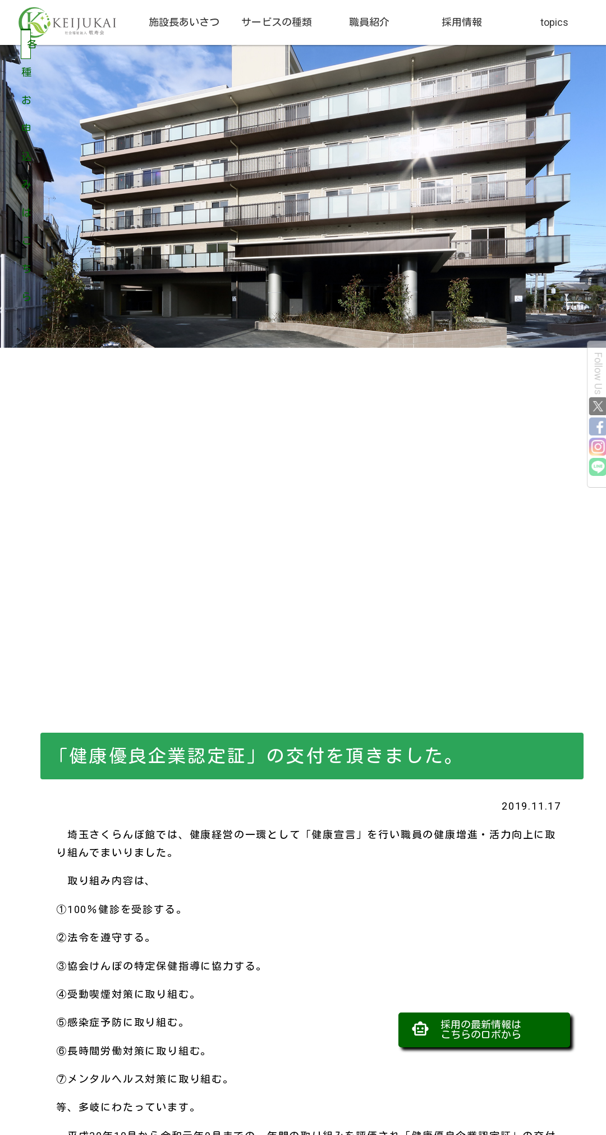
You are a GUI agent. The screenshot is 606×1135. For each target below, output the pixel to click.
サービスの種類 (276, 22)
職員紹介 (369, 22)
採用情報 (462, 22)
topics (554, 22)
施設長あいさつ (184, 22)
